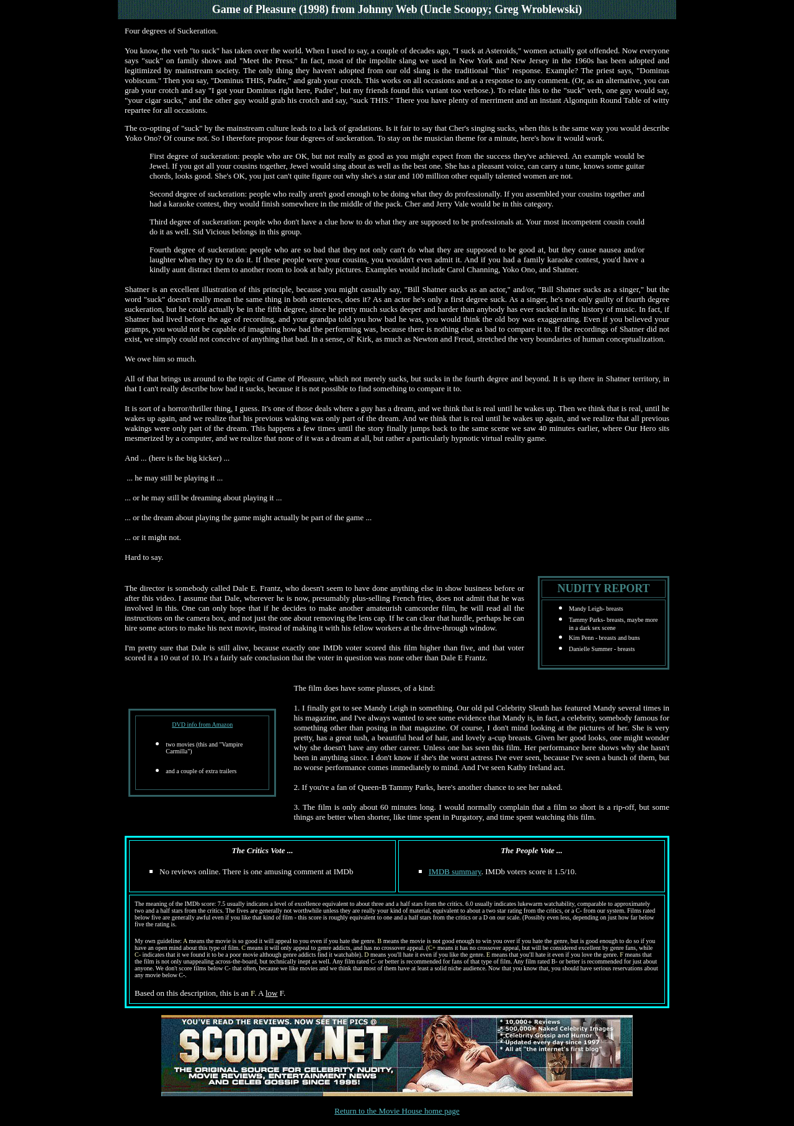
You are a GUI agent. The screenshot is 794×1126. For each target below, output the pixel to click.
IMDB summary (455, 871)
